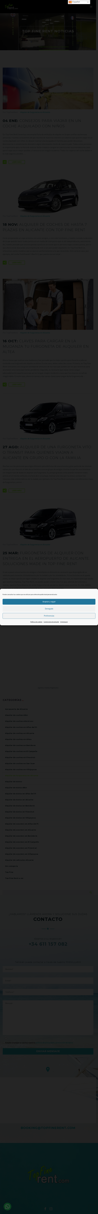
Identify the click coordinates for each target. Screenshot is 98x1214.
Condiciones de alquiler (51, 622)
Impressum (64, 622)
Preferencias (49, 616)
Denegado (49, 608)
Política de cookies (36, 622)
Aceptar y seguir (49, 601)
